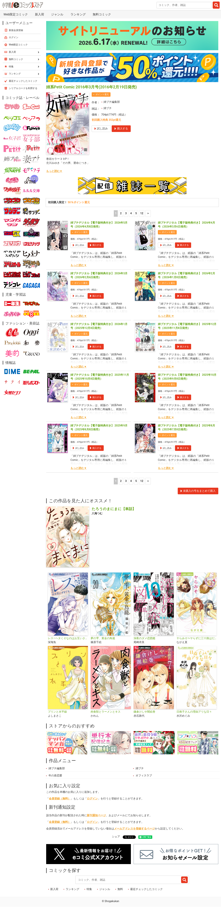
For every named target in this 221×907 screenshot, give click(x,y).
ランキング (78, 14)
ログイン (92, 798)
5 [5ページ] (136, 213)
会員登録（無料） (60, 798)
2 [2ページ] (121, 213)
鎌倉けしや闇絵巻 (144, 711)
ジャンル (57, 14)
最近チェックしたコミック (146, 889)
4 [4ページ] (131, 213)
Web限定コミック (16, 14)
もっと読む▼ (54, 171)
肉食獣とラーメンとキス (106, 711)
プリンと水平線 (57, 711)
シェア (116, 836)
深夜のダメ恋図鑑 (144, 638)
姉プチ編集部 (112, 101)
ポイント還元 (102, 94)
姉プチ (108, 108)
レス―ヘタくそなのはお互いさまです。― (68, 638)
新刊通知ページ (96, 815)
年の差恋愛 (55, 775)
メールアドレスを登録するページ (134, 828)
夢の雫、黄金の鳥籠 (103, 638)
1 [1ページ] (116, 213)
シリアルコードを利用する (23, 88)
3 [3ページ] (126, 213)
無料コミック (102, 14)
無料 (120, 889)
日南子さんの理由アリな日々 (194, 711)
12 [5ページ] (141, 213)
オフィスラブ (144, 775)
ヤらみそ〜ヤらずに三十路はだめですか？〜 (197, 638)
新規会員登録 (16, 30)
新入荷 (39, 14)
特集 (89, 889)
